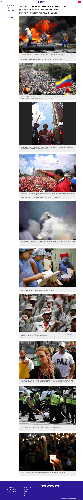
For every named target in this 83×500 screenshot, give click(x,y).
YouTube (25, 493)
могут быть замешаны (37, 242)
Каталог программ (10, 487)
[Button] (10, 17)
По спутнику (26, 489)
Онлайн (25, 491)
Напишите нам (10, 493)
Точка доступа (27, 485)
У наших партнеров (28, 487)
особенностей (25, 147)
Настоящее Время (10, 10)
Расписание (26, 495)
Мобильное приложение (11, 491)
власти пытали (57, 427)
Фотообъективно (11, 5)
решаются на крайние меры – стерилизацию (51, 289)
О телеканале (9, 485)
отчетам (26, 426)
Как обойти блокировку (11, 489)
